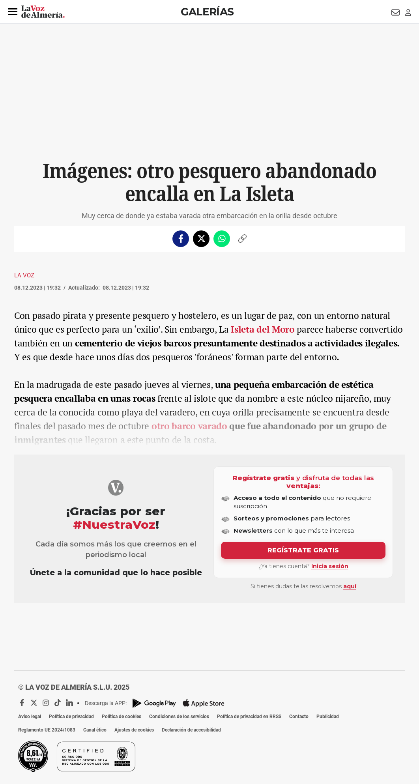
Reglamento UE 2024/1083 (46, 730)
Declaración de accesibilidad (191, 730)
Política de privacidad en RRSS (249, 716)
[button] (12, 12)
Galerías (207, 11)
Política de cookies (121, 716)
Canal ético (95, 730)
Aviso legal (29, 716)
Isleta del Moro (263, 329)
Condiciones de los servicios (179, 716)
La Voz (24, 275)
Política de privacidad (71, 716)
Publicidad (327, 716)
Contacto (299, 716)
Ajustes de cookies (134, 730)
